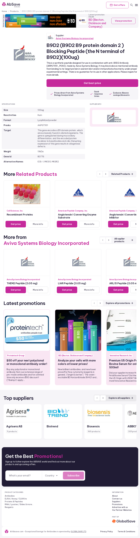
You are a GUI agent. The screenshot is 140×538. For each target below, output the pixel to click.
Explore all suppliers (121, 398)
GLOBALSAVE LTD (78, 531)
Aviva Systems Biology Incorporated (74, 38)
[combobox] (51, 475)
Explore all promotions (119, 303)
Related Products (122, 174)
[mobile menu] (136, 5)
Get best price (92, 83)
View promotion (123, 21)
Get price (16, 224)
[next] (105, 174)
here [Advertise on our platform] (3, 16)
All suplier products (123, 240)
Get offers (117, 5)
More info (38, 224)
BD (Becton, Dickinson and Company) (97, 23)
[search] (131, 5)
